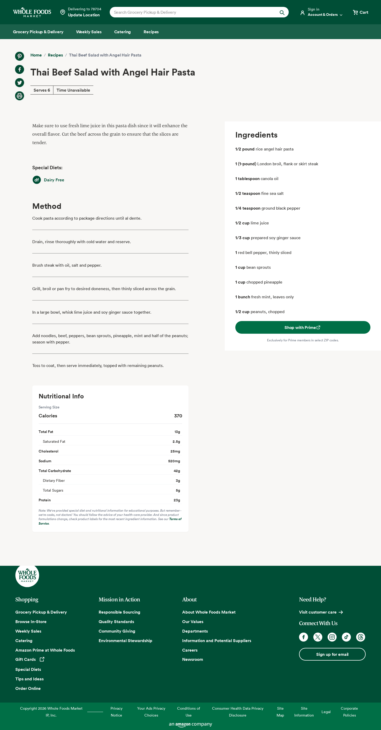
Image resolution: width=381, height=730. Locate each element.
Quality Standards (116, 621)
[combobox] (191, 12)
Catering (24, 640)
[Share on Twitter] (19, 82)
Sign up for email (332, 654)
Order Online (28, 688)
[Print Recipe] (19, 95)
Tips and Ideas (29, 679)
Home (36, 55)
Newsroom (192, 659)
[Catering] (122, 32)
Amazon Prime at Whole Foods (45, 650)
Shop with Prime (302, 327)
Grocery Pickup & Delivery (41, 612)
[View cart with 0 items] (360, 12)
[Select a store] (80, 12)
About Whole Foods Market (209, 612)
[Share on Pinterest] (19, 56)
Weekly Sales (28, 631)
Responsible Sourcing (119, 612)
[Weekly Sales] (89, 32)
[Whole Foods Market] (32, 12)
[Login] (321, 12)
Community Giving (117, 631)
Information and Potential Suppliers (216, 640)
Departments (195, 631)
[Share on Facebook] (19, 69)
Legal (326, 711)
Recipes (55, 55)
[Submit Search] (282, 12)
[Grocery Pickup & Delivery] (38, 32)
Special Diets (28, 669)
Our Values (192, 621)
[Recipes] (151, 32)
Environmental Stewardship (125, 640)
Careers (190, 650)
